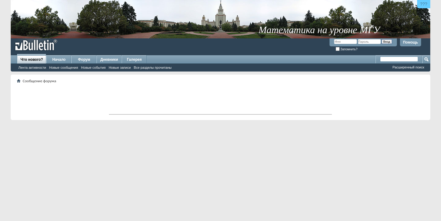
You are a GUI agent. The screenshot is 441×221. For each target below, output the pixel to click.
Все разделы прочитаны (153, 67)
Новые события (93, 67)
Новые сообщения (63, 67)
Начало (59, 59)
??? (423, 4)
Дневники (109, 59)
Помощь (410, 42)
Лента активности (32, 67)
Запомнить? (347, 49)
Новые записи (120, 67)
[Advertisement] (220, 98)
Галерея (134, 59)
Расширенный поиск (408, 67)
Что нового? (32, 59)
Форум (84, 59)
